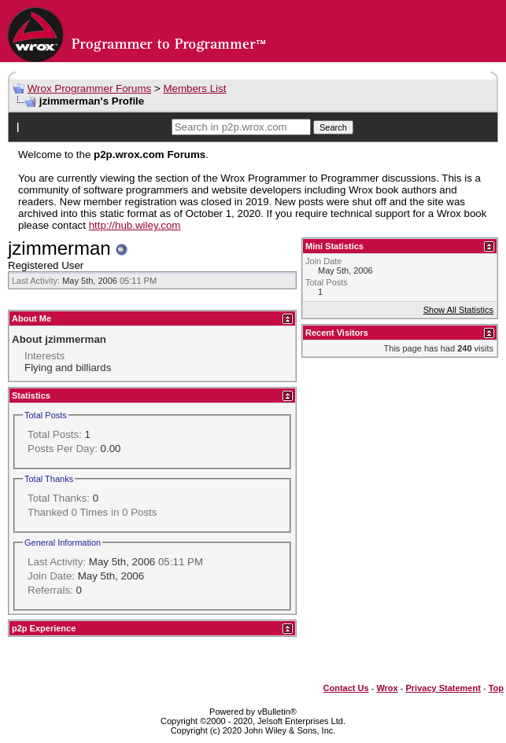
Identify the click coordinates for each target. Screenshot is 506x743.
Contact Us (346, 688)
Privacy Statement (442, 688)
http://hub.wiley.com (135, 225)
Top (496, 688)
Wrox (386, 688)
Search (333, 127)
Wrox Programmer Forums (90, 88)
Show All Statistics (458, 309)
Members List (194, 88)
